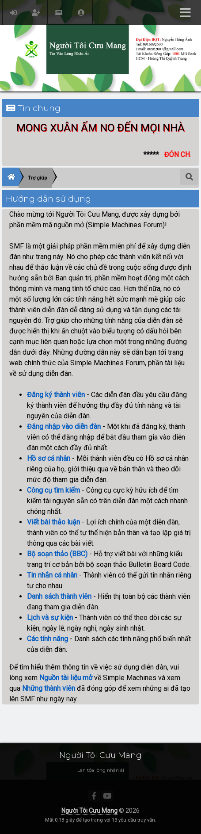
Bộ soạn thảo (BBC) (57, 554)
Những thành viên (48, 688)
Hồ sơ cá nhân (48, 458)
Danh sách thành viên (59, 596)
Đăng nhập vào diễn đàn (64, 426)
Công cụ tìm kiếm (53, 490)
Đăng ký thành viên (56, 394)
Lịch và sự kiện (50, 617)
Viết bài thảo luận (53, 522)
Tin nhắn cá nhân (52, 575)
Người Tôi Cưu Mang (89, 810)
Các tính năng (47, 639)
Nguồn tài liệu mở (65, 677)
